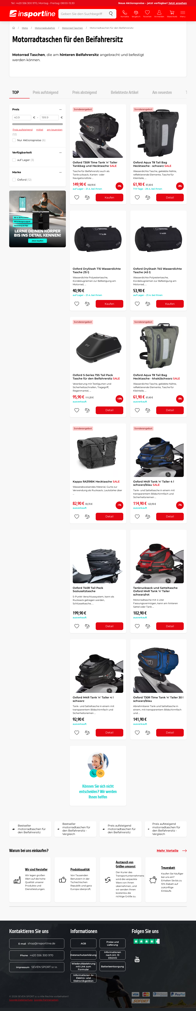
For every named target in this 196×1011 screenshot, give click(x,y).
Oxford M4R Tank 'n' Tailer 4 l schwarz (93, 699)
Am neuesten (162, 92)
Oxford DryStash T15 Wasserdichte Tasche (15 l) (97, 270)
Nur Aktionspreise (31, 140)
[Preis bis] (49, 117)
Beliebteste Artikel (124, 92)
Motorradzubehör (45, 27)
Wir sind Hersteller (36, 869)
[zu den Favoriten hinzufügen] (77, 197)
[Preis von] (21, 117)
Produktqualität (80, 869)
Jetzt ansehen (177, 3)
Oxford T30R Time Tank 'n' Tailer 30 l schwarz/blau (158, 699)
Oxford (24, 179)
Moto (25, 27)
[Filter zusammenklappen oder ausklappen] (60, 109)
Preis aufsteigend (45, 92)
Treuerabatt (168, 868)
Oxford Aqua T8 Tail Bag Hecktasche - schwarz (152, 164)
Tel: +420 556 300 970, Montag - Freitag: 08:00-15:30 (43, 3)
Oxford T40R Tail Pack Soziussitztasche (88, 589)
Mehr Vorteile (172, 850)
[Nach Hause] (13, 28)
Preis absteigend (84, 92)
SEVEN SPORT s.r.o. (36, 967)
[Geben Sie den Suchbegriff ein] (81, 14)
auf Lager (25, 160)
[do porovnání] (87, 197)
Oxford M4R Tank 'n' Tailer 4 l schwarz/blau (153, 483)
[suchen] (110, 14)
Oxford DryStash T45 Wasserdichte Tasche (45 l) (157, 270)
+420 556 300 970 (36, 955)
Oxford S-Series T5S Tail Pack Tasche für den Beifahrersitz (96, 376)
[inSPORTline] (32, 14)
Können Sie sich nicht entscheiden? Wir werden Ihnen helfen (98, 791)
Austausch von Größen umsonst (126, 864)
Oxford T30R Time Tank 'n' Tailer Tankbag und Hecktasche (95, 164)
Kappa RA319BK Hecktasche (96, 481)
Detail (170, 197)
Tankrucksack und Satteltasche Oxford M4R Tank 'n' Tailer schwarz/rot (155, 591)
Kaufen (109, 197)
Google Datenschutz (21, 999)
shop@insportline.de (36, 943)
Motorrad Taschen (72, 27)
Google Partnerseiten (46, 999)
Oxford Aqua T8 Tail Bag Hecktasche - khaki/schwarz (156, 376)
